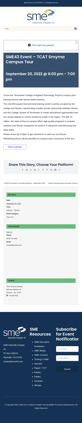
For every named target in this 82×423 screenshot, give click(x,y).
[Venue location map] (40, 263)
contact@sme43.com (51, 3)
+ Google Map (13, 295)
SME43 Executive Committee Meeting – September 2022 (25, 183)
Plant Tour (10, 217)
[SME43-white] (14, 328)
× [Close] (77, 42)
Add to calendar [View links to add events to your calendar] (15, 147)
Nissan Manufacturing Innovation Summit (62, 183)
